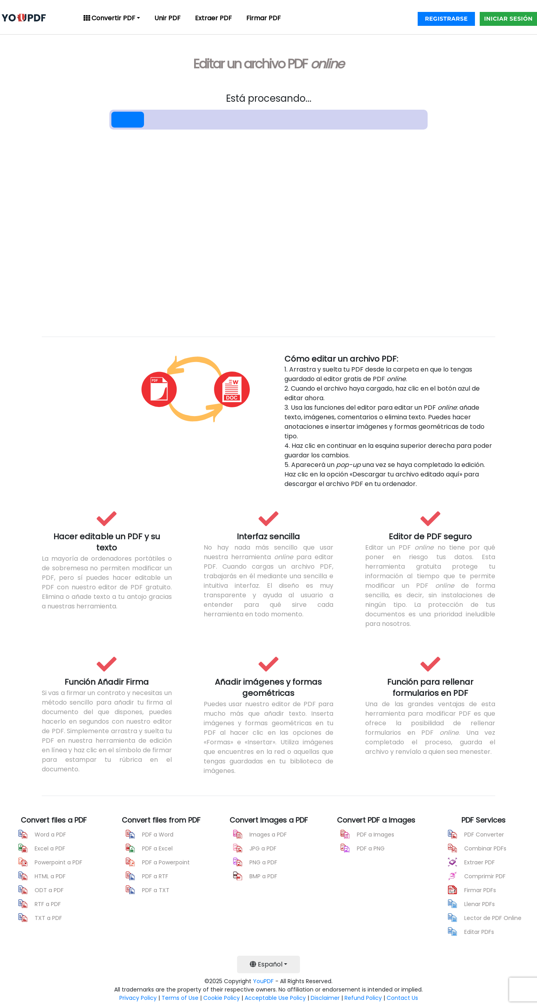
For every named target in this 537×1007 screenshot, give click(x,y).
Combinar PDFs (485, 848)
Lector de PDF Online (492, 918)
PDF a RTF (155, 876)
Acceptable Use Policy (275, 998)
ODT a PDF (49, 890)
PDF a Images (375, 835)
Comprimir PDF (485, 876)
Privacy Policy (138, 998)
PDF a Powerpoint (166, 862)
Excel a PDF (50, 848)
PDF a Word (157, 835)
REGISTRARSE (446, 18)
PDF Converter (484, 835)
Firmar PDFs (480, 890)
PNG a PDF (263, 862)
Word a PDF (50, 835)
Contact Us (402, 998)
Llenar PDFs (479, 904)
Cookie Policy (221, 998)
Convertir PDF (109, 18)
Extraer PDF (213, 18)
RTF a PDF (48, 904)
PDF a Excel (157, 848)
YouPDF (263, 981)
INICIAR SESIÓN (508, 18)
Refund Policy (363, 998)
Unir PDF (167, 18)
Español (266, 964)
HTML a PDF (50, 876)
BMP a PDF (263, 876)
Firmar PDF (263, 18)
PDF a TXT (155, 890)
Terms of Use (179, 998)
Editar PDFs (479, 932)
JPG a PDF (262, 848)
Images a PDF (268, 835)
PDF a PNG (371, 848)
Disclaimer (325, 998)
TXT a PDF (48, 918)
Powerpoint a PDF (58, 862)
